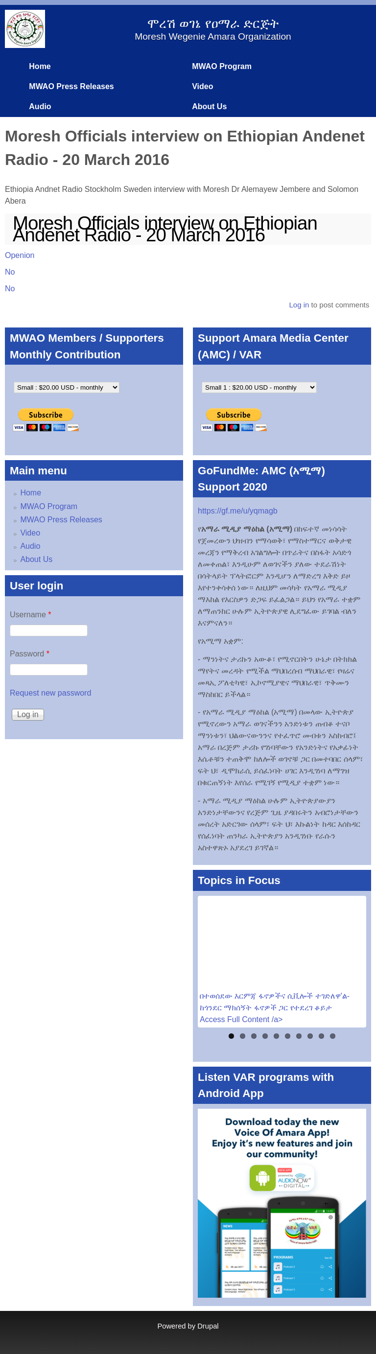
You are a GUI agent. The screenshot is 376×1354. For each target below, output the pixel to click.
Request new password (50, 693)
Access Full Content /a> (241, 1019)
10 (332, 1036)
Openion (20, 255)
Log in (299, 305)
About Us (209, 106)
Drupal (207, 1326)
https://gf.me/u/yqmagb (238, 511)
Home (39, 66)
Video (202, 86)
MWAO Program (222, 66)
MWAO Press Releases (71, 86)
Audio (40, 106)
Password (29, 654)
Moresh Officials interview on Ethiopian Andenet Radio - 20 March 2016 (165, 229)
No (10, 272)
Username (30, 614)
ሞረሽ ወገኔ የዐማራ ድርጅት (213, 23)
